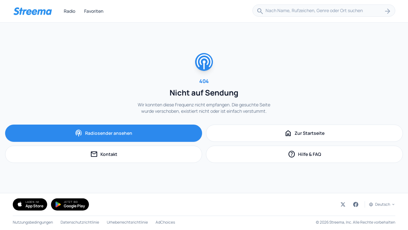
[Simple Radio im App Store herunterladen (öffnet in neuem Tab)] (30, 204)
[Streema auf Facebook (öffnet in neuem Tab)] (356, 204)
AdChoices (165, 222)
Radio (69, 11)
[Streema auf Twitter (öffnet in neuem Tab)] (343, 204)
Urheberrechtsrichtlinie (127, 222)
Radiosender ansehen (103, 133)
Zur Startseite (304, 133)
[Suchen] (387, 11)
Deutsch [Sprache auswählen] (385, 204)
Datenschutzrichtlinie (80, 222)
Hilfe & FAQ (319, 155)
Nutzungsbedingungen (33, 222)
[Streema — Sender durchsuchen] (32, 11)
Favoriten (93, 11)
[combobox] (323, 11)
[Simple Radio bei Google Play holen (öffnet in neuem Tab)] (70, 204)
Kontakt (119, 155)
